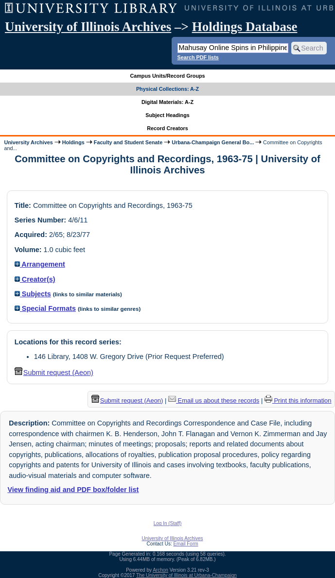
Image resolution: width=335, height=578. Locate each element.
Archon (160, 570)
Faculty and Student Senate (128, 142)
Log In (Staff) (168, 523)
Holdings (73, 142)
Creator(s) (35, 279)
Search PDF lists (198, 57)
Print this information (298, 400)
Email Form (185, 543)
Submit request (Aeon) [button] (54, 372)
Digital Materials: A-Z (167, 102)
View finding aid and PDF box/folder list (73, 489)
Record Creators (167, 128)
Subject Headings (167, 115)
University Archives (28, 142)
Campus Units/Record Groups (167, 76)
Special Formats (45, 308)
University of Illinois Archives (88, 26)
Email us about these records (213, 400)
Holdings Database (245, 26)
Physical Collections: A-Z (167, 89)
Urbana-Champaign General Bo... (213, 142)
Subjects (33, 294)
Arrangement (40, 264)
